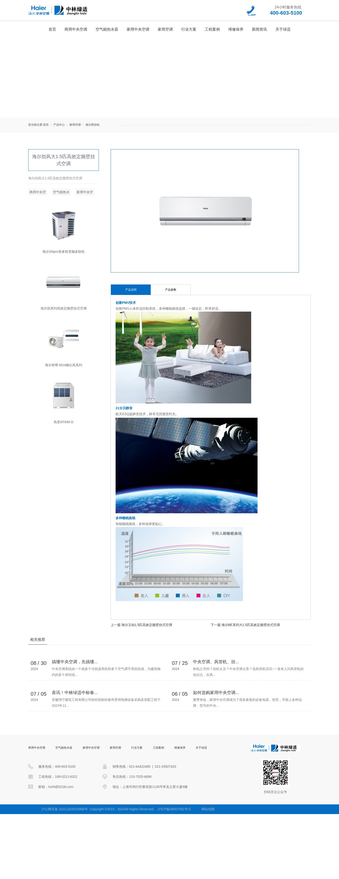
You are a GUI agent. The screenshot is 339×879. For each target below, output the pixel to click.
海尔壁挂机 (92, 124)
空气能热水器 (107, 29)
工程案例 (212, 29)
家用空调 (165, 29)
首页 (52, 29)
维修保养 (235, 29)
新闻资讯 (259, 29)
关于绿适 (283, 29)
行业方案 (188, 29)
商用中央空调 (76, 29)
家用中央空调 (138, 29)
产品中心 (59, 124)
